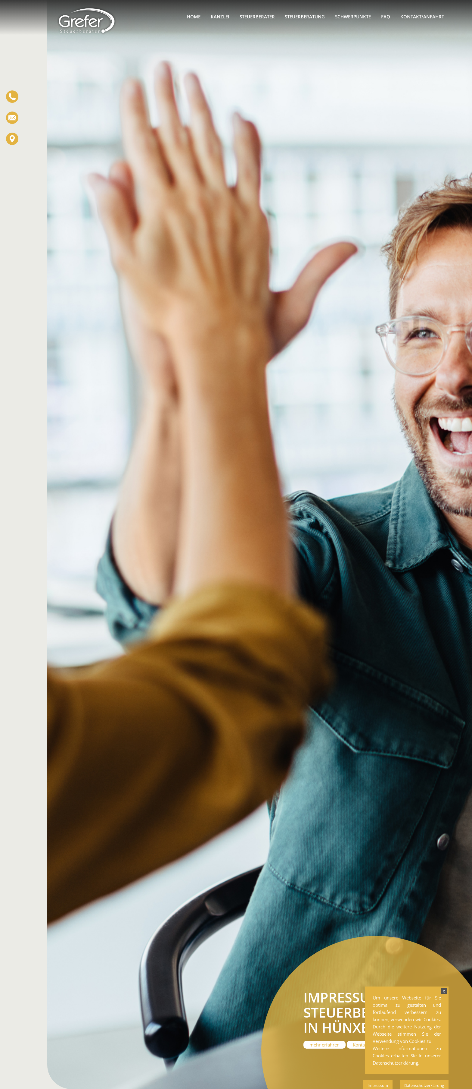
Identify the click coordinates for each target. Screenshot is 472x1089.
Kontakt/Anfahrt (422, 17)
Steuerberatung (305, 17)
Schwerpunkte (353, 17)
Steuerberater (257, 17)
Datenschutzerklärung (395, 1063)
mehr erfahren (324, 1045)
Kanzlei (220, 17)
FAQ (385, 17)
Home (193, 17)
